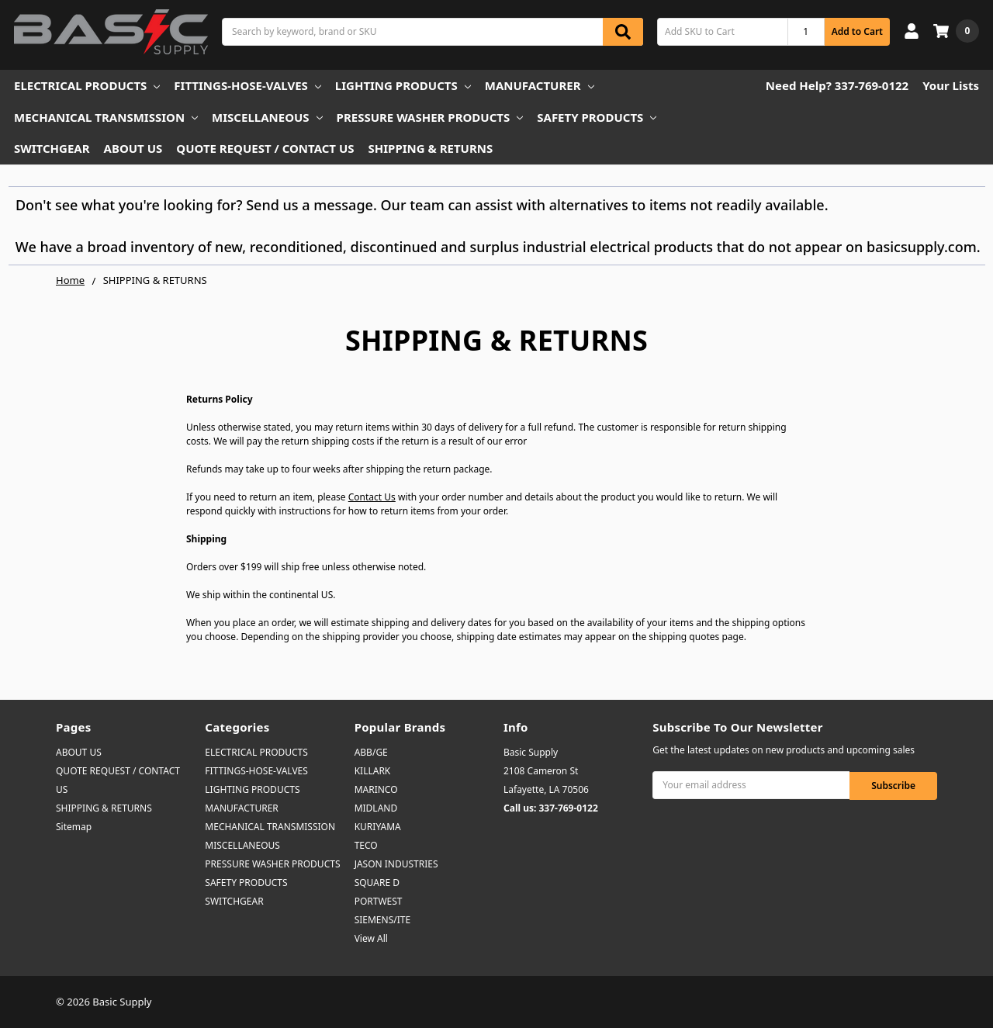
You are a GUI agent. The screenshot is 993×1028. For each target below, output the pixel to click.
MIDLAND (376, 808)
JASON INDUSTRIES (396, 864)
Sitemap (74, 826)
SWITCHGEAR (52, 148)
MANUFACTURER (539, 85)
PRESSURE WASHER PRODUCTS (430, 117)
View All (371, 938)
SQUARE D (377, 882)
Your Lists (950, 85)
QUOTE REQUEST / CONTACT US (265, 148)
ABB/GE (371, 752)
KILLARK (373, 770)
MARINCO (376, 789)
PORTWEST (379, 901)
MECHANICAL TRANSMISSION (106, 117)
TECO (366, 845)
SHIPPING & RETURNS (430, 148)
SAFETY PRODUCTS (596, 117)
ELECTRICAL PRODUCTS (87, 85)
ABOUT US (133, 148)
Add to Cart (857, 31)
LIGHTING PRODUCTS (403, 85)
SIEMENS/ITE (382, 919)
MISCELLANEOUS (267, 117)
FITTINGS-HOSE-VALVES (247, 85)
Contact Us (372, 497)
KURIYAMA (378, 826)
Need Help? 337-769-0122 (837, 85)
